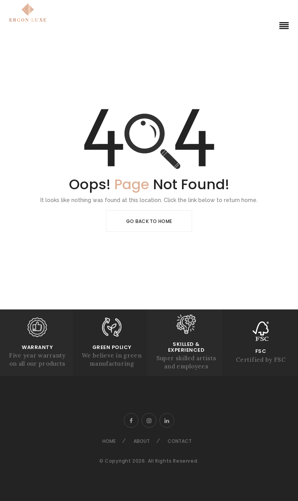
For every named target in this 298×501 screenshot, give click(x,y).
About (141, 441)
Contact (180, 441)
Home (109, 441)
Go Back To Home (149, 221)
